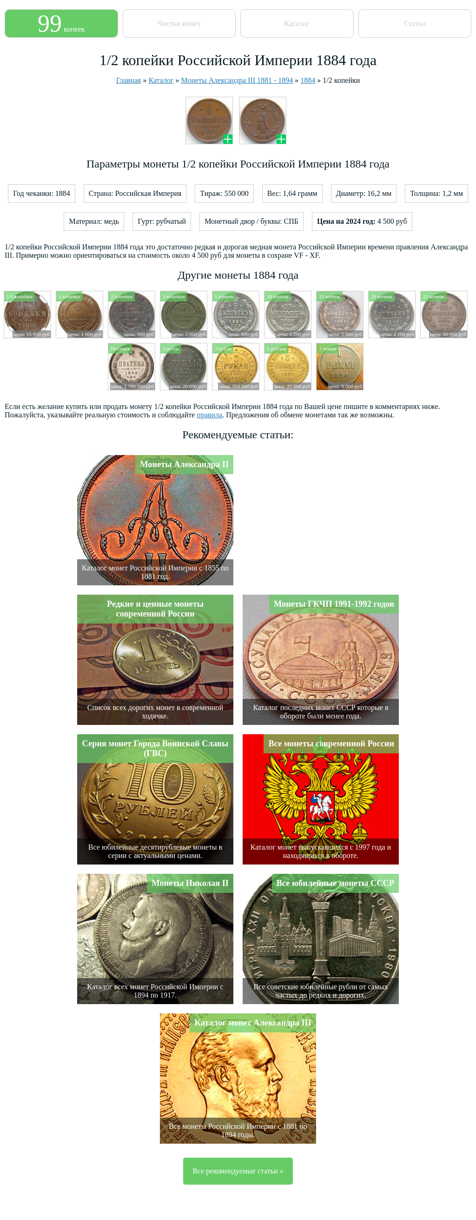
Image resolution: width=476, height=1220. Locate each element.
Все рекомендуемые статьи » (237, 1171)
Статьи (415, 23)
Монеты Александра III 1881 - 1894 (237, 80)
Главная (128, 80)
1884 (307, 80)
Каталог (297, 23)
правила (209, 415)
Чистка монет (179, 23)
